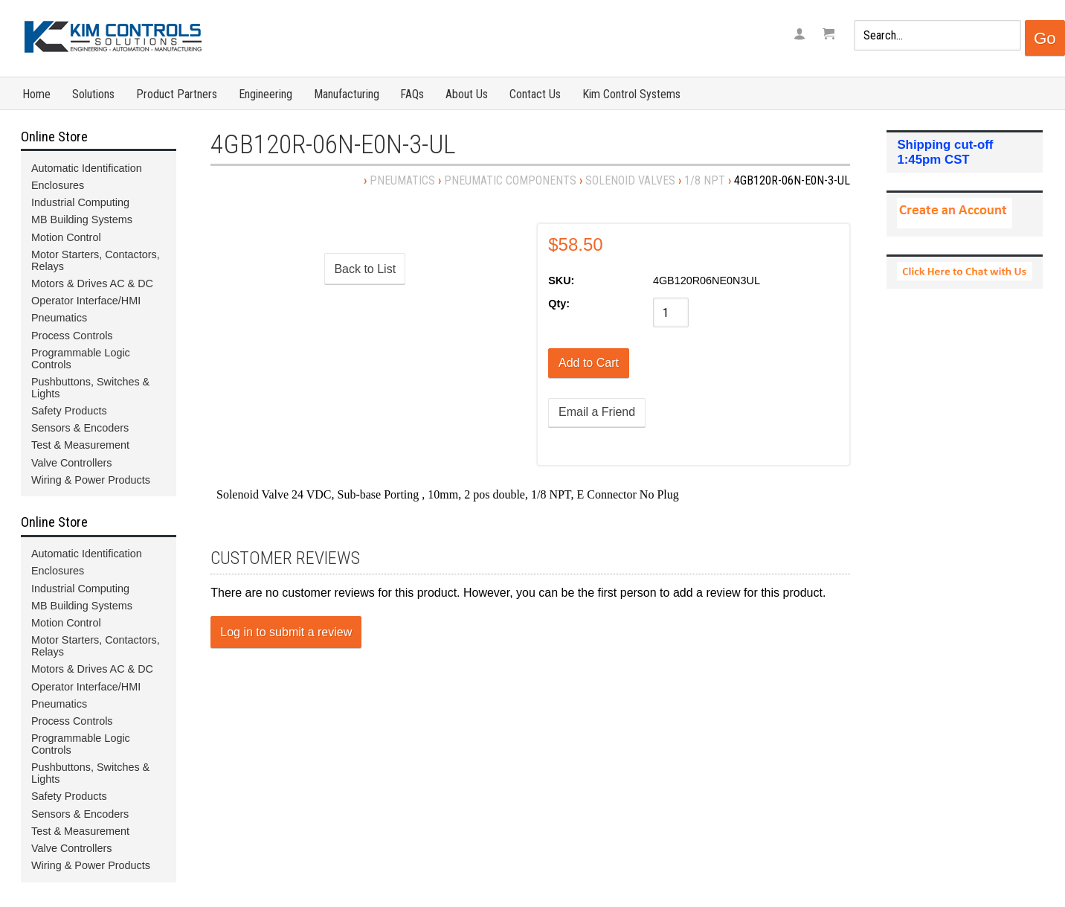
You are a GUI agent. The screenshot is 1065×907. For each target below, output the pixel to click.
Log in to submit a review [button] (286, 632)
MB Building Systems (81, 219)
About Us (466, 94)
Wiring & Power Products (90, 480)
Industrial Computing (80, 202)
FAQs (412, 94)
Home (36, 94)
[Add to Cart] (588, 362)
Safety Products (69, 411)
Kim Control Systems (631, 94)
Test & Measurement (80, 445)
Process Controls (72, 336)
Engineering (265, 94)
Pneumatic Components (510, 180)
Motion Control (66, 237)
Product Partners (176, 94)
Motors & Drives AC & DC (92, 283)
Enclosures (57, 185)
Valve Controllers (71, 463)
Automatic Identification (86, 168)
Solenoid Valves (630, 180)
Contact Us (535, 94)
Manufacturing (346, 94)
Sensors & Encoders (80, 428)
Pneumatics (402, 180)
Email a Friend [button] (597, 412)
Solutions (93, 94)
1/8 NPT (704, 180)
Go (1045, 38)
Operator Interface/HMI (86, 301)
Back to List (365, 269)
